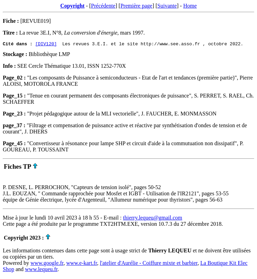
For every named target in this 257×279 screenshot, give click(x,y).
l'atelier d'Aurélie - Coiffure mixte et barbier (148, 264)
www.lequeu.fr (41, 270)
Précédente (103, 6)
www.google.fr (46, 264)
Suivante (167, 6)
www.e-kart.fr (81, 264)
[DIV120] (46, 44)
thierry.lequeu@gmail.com (152, 219)
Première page (136, 6)
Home (190, 6)
